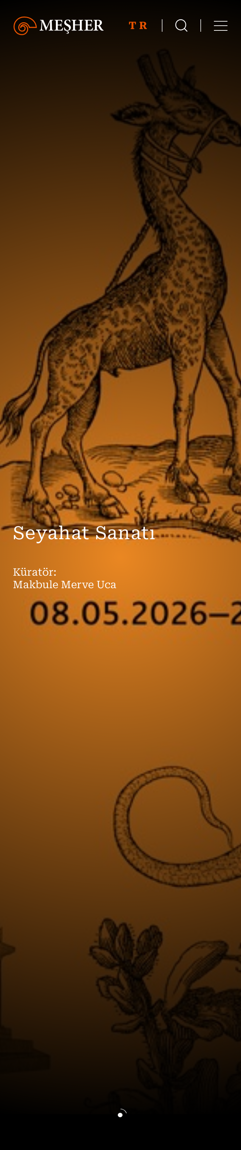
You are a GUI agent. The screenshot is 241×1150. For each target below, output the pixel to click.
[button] (120, 1115)
